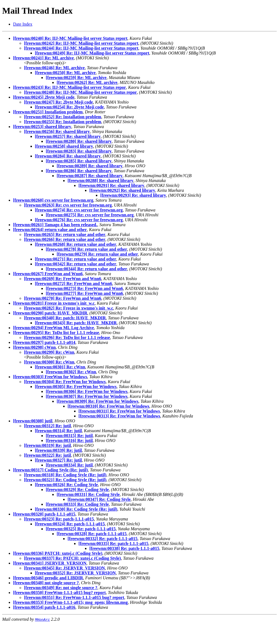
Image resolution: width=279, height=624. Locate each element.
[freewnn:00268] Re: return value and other (75, 244)
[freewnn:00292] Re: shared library (122, 190)
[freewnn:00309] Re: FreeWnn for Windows (97, 401)
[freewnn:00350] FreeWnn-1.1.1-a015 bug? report (59, 592)
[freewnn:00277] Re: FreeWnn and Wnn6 (84, 293)
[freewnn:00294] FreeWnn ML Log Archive (53, 327)
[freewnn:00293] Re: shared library (133, 195)
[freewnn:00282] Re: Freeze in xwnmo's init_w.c (68, 308)
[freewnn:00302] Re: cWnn (71, 371)
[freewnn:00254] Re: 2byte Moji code (69, 107)
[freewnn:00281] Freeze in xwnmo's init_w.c (54, 303)
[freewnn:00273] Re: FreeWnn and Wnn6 (84, 288)
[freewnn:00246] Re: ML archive (54, 67)
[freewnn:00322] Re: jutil (47, 455)
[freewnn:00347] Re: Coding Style (99, 499)
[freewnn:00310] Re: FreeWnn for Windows (108, 406)
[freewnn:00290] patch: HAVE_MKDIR (50, 313)
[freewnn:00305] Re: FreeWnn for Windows (76, 386)
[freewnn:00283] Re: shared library (79, 151)
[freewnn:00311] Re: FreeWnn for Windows (119, 411)
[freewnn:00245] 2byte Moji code (43, 97)
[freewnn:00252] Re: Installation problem (62, 116)
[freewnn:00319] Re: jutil (47, 445)
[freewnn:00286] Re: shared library (79, 170)
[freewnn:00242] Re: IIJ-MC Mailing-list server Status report (81, 43)
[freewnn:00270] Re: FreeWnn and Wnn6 (62, 298)
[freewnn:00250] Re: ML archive (65, 72)
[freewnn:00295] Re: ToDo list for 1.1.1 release (56, 332)
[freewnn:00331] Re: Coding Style (88, 494)
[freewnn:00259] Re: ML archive (76, 77)
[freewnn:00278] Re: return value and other (86, 249)
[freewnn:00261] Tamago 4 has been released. (55, 224)
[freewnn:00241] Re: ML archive (43, 58)
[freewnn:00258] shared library (64, 146)
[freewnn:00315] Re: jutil (69, 435)
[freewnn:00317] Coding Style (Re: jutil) (50, 470)
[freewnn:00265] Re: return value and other (64, 234)
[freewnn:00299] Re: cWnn (49, 352)
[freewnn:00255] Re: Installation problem (62, 121)
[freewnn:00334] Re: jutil (69, 465)
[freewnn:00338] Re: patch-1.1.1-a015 (124, 548)
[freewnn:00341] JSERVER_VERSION (49, 563)
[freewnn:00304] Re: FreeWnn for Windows (65, 381)
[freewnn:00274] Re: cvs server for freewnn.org (79, 210)
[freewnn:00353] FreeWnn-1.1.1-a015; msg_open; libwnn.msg (70, 602)
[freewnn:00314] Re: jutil (58, 430)
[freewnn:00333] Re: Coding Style (77, 504)
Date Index (22, 24)
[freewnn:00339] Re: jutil (58, 450)
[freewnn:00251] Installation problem (48, 112)
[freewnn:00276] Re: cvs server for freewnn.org (79, 219)
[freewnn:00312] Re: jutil (47, 425)
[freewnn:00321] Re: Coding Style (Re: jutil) (65, 479)
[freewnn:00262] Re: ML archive (87, 82)
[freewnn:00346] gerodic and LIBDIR (48, 577)
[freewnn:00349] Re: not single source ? (60, 587)
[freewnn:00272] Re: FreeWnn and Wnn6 (73, 283)
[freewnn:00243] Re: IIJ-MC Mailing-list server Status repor (69, 87)
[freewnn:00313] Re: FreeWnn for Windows (119, 416)
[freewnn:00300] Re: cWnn (49, 362)
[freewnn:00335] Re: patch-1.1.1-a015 (113, 543)
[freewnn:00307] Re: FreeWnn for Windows (87, 396)
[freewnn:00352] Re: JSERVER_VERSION (75, 573)
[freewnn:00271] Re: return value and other (75, 259)
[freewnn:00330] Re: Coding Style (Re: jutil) (76, 509)
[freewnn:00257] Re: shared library (68, 136)
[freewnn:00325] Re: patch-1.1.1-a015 (81, 528)
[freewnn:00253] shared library (42, 126)
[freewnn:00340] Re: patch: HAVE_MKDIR (65, 318)
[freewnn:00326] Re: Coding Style (66, 484)
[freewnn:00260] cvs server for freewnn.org (53, 200)
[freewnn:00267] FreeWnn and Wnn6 (48, 273)
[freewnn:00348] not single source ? (46, 582)
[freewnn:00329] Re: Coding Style (77, 489)
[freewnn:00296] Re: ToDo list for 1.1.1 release (67, 337)
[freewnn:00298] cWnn (34, 347)
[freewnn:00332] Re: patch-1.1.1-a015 (103, 538)
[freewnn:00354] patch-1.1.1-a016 (44, 607)
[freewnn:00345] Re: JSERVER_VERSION (64, 568)
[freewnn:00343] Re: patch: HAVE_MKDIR (76, 322)
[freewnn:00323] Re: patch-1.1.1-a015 (59, 519)
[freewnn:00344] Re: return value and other (86, 268)
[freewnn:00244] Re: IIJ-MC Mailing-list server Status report (81, 48)
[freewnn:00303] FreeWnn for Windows (50, 376)
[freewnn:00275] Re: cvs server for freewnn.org (90, 215)
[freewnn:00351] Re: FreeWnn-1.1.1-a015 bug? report (74, 597)
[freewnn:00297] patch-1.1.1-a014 (44, 342)
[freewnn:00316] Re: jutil (69, 440)
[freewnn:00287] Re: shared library (90, 175)
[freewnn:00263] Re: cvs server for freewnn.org (68, 205)
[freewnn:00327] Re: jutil (58, 460)
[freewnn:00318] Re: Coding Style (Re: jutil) (65, 474)
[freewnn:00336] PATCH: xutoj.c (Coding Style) (57, 553)
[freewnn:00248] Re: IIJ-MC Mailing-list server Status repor (80, 92)
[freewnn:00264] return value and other (50, 229)
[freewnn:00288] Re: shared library (101, 180)
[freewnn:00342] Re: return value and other (75, 264)
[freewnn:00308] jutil (32, 421)
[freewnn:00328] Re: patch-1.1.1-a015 (92, 533)
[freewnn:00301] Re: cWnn (60, 367)
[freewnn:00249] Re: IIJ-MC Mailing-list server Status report (92, 53)
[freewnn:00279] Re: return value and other (97, 254)
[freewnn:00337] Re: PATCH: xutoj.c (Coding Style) (72, 558)
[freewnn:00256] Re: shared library (57, 131)
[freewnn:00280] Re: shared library (79, 141)
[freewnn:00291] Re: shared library (111, 185)
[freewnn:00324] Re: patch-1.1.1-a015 (70, 524)
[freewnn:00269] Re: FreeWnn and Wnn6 (62, 278)
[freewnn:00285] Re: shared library (79, 161)
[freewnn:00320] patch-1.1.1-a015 (44, 514)
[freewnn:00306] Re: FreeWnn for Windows (87, 391)
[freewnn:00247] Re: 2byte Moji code (58, 102)
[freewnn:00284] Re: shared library (68, 156)
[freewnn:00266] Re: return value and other (64, 239)
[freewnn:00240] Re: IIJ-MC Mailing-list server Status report (70, 38)
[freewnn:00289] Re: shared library (90, 165)
